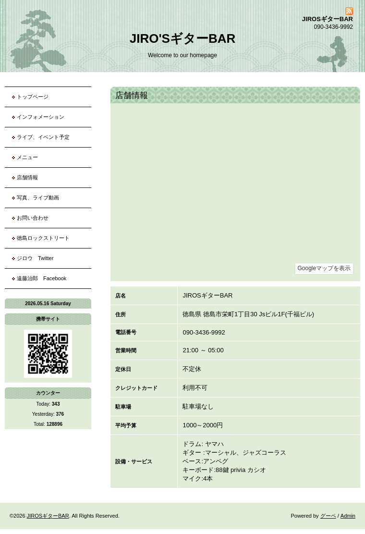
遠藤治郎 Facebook (41, 278)
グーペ (328, 516)
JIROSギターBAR (48, 516)
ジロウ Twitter (35, 258)
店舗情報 (27, 177)
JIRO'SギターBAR (183, 38)
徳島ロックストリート (43, 238)
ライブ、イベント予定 (43, 137)
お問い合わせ (33, 218)
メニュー (27, 157)
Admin (348, 516)
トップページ (33, 96)
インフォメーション (40, 117)
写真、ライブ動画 (38, 197)
